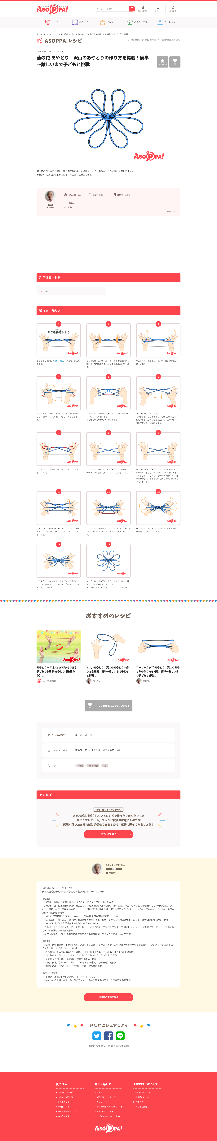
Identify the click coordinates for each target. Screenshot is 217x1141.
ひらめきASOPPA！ (66, 1097)
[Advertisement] (80, 244)
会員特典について (143, 1097)
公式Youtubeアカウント (107, 1116)
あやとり (68, 207)
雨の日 (78, 750)
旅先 (119, 750)
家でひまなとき (92, 750)
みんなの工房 (63, 1116)
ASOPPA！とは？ (142, 1092)
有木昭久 (111, 873)
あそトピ (100, 1092)
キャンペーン (102, 1102)
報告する (171, 211)
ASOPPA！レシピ (51, 34)
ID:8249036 (59, 360)
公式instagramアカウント (108, 1106)
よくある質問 (141, 1106)
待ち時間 (93, 765)
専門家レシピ (63, 1106)
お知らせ (139, 1102)
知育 (81, 765)
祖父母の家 (108, 750)
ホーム (39, 34)
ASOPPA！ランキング (106, 1097)
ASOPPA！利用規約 (160, 40)
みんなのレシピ (64, 1102)
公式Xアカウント (104, 1111)
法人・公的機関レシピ (67, 1111)
